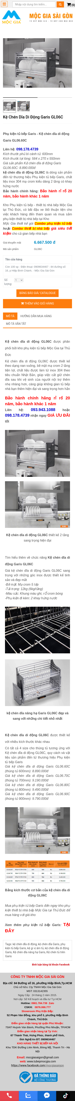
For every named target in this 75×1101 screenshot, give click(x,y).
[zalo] (28, 1095)
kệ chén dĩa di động (25, 944)
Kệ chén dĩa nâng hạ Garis (29, 952)
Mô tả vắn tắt (16, 323)
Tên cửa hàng (13, 259)
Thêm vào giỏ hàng (37, 303)
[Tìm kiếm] (60, 4)
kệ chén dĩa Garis (48, 944)
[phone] (9, 1095)
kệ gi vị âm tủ (35, 948)
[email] (47, 1095)
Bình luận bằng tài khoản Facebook (51, 964)
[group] (37, 63)
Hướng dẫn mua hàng (36, 316)
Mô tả (10, 316)
